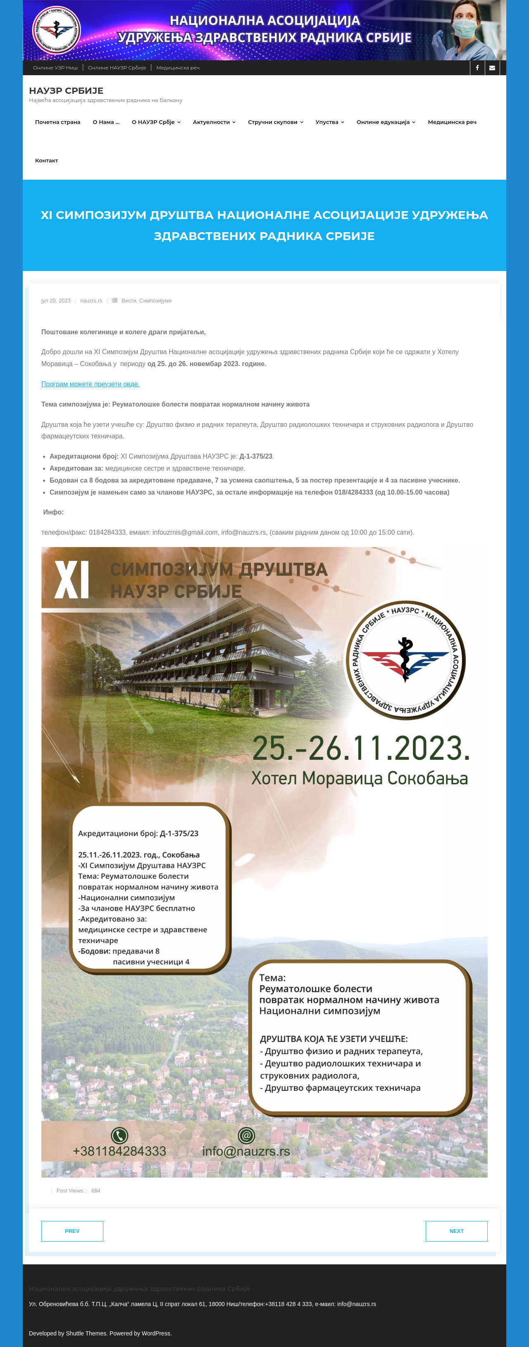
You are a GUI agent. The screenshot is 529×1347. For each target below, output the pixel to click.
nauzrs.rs (91, 300)
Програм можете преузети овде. (90, 384)
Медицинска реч (178, 67)
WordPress (156, 1333)
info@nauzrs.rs (356, 1304)
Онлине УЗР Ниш (55, 67)
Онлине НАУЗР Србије (117, 67)
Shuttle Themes (86, 1333)
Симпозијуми (155, 300)
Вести (129, 300)
